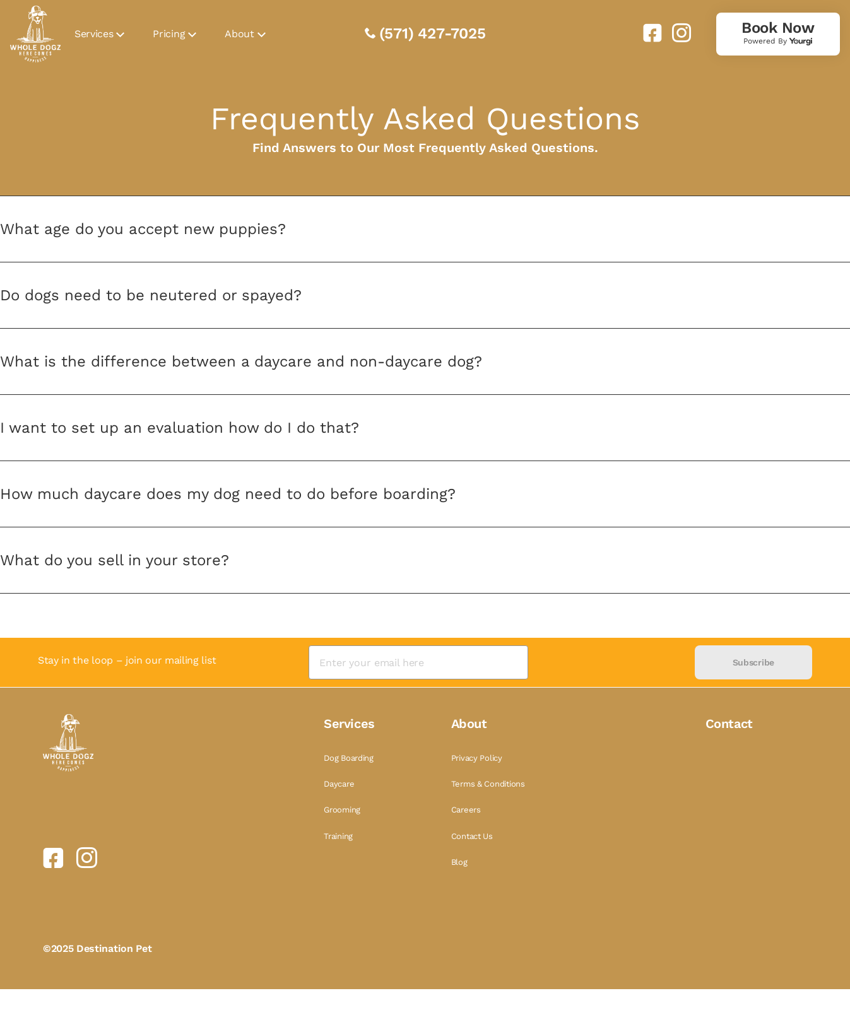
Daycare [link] (339, 784)
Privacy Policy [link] (476, 758)
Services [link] (93, 34)
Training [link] (338, 836)
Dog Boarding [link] (349, 758)
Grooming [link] (342, 809)
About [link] (239, 34)
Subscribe (753, 662)
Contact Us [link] (472, 836)
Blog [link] (459, 862)
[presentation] (611, 662)
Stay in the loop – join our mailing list (127, 660)
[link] (647, 32)
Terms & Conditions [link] (488, 784)
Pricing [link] (169, 34)
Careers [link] (466, 809)
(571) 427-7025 (432, 33)
